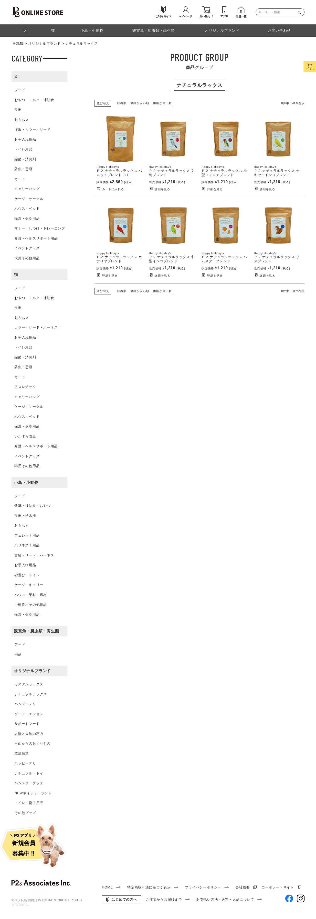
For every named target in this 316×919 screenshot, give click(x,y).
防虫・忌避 (23, 169)
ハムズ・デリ (25, 704)
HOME (18, 43)
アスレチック (25, 387)
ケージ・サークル (28, 199)
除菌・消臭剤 (25, 159)
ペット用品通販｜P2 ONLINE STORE (39, 900)
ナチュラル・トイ (28, 773)
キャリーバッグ (27, 189)
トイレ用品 (23, 149)
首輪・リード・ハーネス (34, 555)
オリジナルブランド (44, 43)
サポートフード (27, 724)
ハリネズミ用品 (27, 545)
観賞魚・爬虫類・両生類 (36, 631)
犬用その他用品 (27, 258)
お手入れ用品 (25, 139)
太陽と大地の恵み (28, 734)
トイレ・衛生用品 (28, 803)
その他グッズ (25, 813)
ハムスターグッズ (28, 783)
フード (19, 90)
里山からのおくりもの (32, 743)
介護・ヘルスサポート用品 (36, 238)
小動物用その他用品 (30, 604)
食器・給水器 (25, 516)
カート (19, 179)
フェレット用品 (27, 535)
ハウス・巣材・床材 (30, 595)
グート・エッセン (28, 714)
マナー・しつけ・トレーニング (39, 228)
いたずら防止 (25, 436)
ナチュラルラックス (30, 694)
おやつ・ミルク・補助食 (34, 100)
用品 (18, 654)
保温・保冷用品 (27, 218)
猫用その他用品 (27, 466)
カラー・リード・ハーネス (36, 327)
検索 (300, 12)
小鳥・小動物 (26, 482)
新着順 (121, 103)
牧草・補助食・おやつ (32, 506)
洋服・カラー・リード (32, 129)
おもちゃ (21, 120)
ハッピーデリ (25, 763)
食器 (18, 110)
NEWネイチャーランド (33, 793)
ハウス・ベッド (27, 208)
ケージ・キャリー (28, 585)
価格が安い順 (139, 103)
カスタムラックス (28, 684)
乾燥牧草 (21, 753)
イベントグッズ (27, 248)
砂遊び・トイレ (27, 575)
